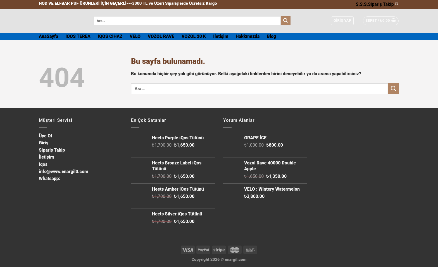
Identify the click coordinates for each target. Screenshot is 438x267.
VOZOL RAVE (161, 36)
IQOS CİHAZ (110, 36)
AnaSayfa (48, 36)
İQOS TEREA (78, 36)
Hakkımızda (248, 36)
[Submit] (285, 21)
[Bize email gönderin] (396, 4)
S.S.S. (362, 4)
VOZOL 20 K (194, 36)
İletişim (220, 36)
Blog (271, 36)
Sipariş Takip (381, 4)
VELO (135, 36)
